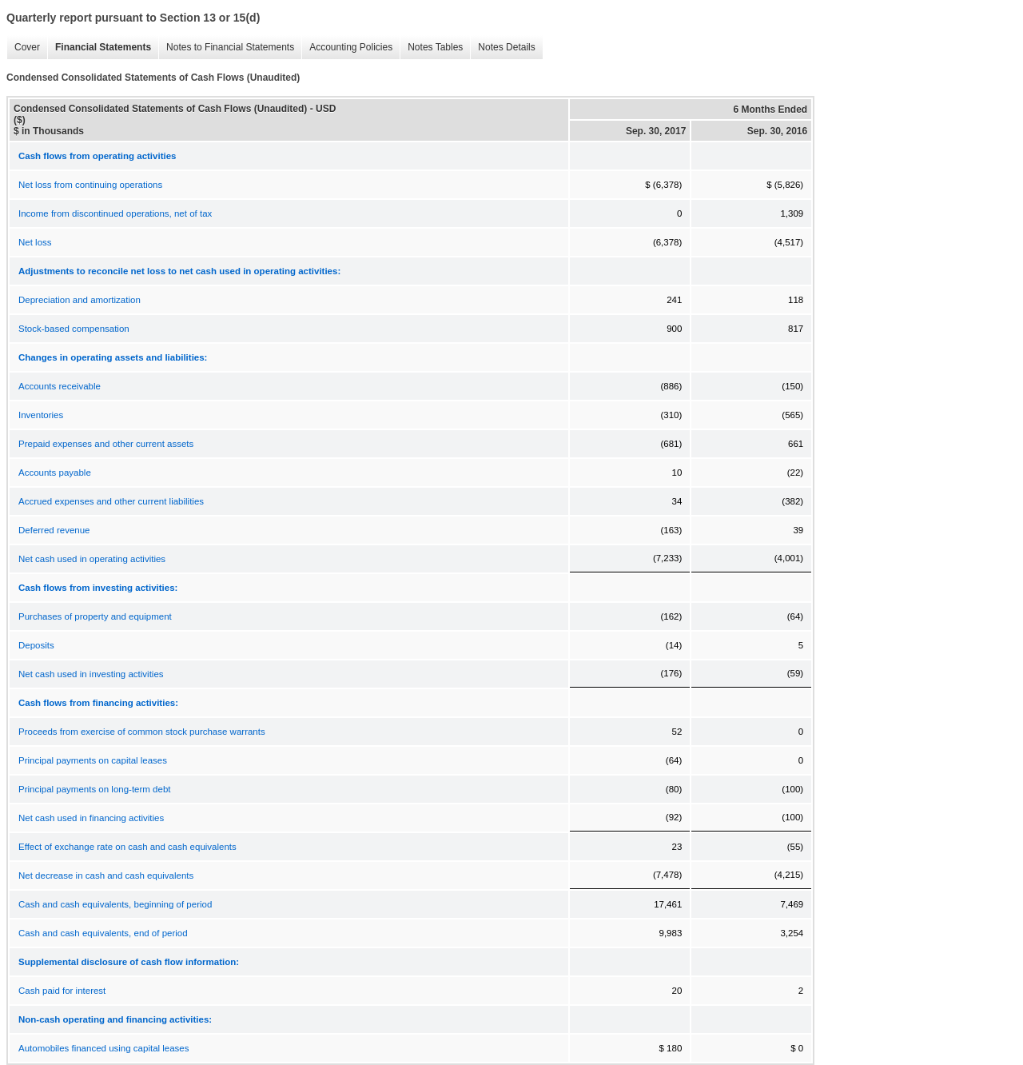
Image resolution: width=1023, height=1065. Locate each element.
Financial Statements (99, 48)
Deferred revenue (54, 530)
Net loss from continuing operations (90, 184)
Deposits (36, 645)
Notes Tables (431, 48)
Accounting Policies (346, 48)
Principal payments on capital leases (92, 760)
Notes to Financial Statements (226, 48)
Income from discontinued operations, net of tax (115, 213)
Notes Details (502, 48)
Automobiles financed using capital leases (103, 1048)
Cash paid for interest (61, 990)
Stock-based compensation (73, 328)
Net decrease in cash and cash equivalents (105, 875)
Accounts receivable (59, 386)
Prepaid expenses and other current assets (105, 444)
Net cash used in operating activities (91, 559)
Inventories (40, 415)
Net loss (35, 242)
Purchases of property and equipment (95, 616)
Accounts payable (54, 472)
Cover (23, 48)
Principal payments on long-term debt (94, 789)
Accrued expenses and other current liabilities (111, 501)
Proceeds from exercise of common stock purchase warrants (141, 731)
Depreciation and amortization (79, 300)
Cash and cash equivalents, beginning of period (115, 904)
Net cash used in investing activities (91, 674)
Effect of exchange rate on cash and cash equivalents (127, 847)
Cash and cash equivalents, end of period (103, 933)
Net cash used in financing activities (91, 818)
